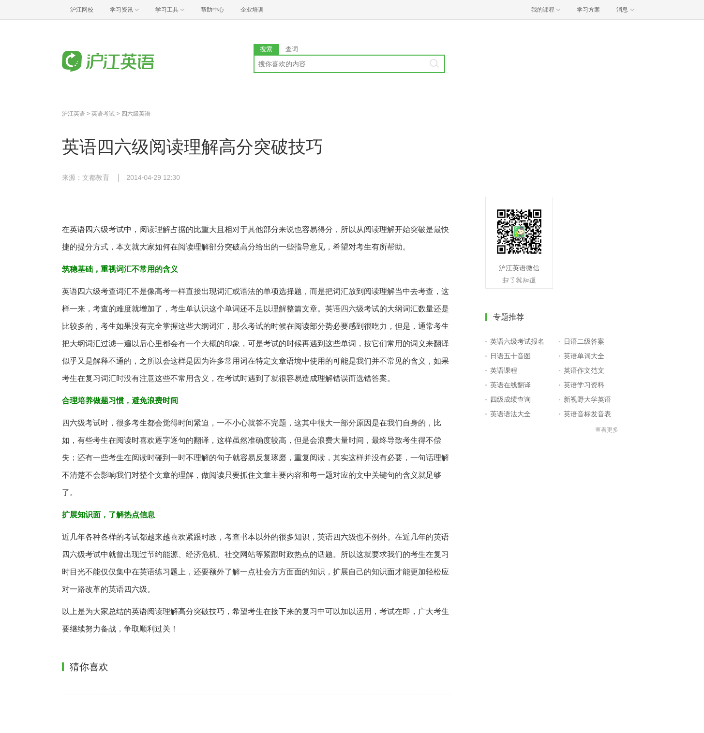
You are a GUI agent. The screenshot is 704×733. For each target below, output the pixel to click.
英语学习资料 (584, 385)
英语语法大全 (510, 414)
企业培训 (252, 9)
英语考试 (103, 113)
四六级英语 (135, 113)
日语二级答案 (584, 341)
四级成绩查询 (510, 399)
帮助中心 (212, 9)
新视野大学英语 (587, 399)
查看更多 (606, 429)
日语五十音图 (510, 356)
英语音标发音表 (587, 414)
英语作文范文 (584, 370)
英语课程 (503, 370)
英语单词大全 (584, 356)
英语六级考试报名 (517, 341)
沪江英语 (73, 113)
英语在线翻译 (510, 385)
